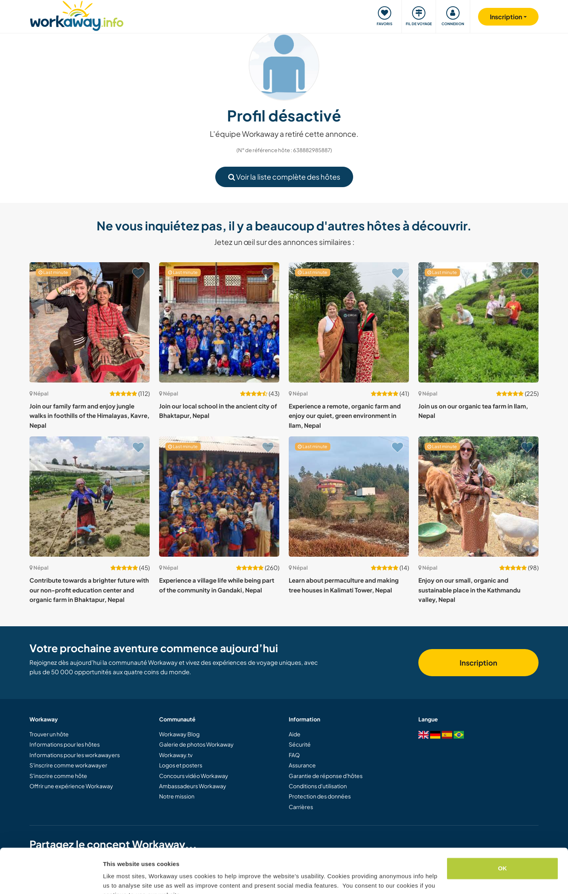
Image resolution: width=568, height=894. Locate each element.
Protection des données (320, 796)
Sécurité (300, 744)
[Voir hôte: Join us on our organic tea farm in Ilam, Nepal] (478, 322)
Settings (114, 878)
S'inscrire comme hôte (58, 775)
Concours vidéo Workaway (193, 775)
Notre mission (176, 796)
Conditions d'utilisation (318, 785)
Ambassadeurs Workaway (192, 785)
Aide (294, 734)
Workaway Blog (179, 734)
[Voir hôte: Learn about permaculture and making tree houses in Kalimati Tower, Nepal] (349, 496)
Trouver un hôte (49, 734)
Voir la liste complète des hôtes (284, 176)
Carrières (301, 806)
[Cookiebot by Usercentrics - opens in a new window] (50, 879)
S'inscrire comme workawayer (68, 765)
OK (502, 830)
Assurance (302, 765)
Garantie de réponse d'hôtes (326, 775)
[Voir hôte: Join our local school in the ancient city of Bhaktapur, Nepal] (219, 322)
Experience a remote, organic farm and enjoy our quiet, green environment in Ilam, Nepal (345, 415)
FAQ (294, 754)
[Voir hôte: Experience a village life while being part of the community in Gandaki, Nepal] (219, 496)
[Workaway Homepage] (76, 14)
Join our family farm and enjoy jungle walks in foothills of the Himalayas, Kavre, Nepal (89, 415)
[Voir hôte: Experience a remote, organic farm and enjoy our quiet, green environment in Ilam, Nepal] (349, 322)
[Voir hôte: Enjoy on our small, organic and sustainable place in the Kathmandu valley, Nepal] (478, 496)
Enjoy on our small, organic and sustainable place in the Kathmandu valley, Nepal (469, 589)
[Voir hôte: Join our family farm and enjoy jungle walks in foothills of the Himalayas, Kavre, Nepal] (89, 322)
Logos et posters (180, 765)
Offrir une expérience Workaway (71, 785)
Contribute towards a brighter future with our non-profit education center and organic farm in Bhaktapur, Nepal (89, 589)
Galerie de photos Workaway (196, 744)
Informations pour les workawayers (74, 754)
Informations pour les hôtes (64, 744)
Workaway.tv (175, 754)
